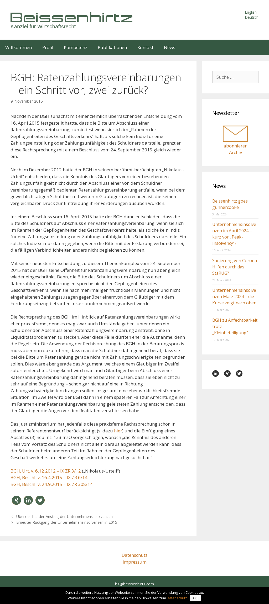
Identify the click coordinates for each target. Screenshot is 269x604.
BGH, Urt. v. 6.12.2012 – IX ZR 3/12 (46, 471)
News (169, 47)
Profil (47, 47)
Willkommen (18, 47)
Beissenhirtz (72, 17)
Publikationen (112, 47)
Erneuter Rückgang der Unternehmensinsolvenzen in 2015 (66, 522)
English (251, 12)
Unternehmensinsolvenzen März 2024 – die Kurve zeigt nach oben (234, 296)
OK (195, 598)
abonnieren (235, 146)
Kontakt (145, 47)
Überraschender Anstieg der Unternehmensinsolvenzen (64, 516)
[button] (16, 500)
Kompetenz (75, 47)
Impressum (135, 562)
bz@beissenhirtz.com (134, 583)
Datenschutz (134, 555)
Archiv (235, 152)
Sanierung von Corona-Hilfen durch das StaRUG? (235, 267)
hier (118, 431)
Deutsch (251, 17)
